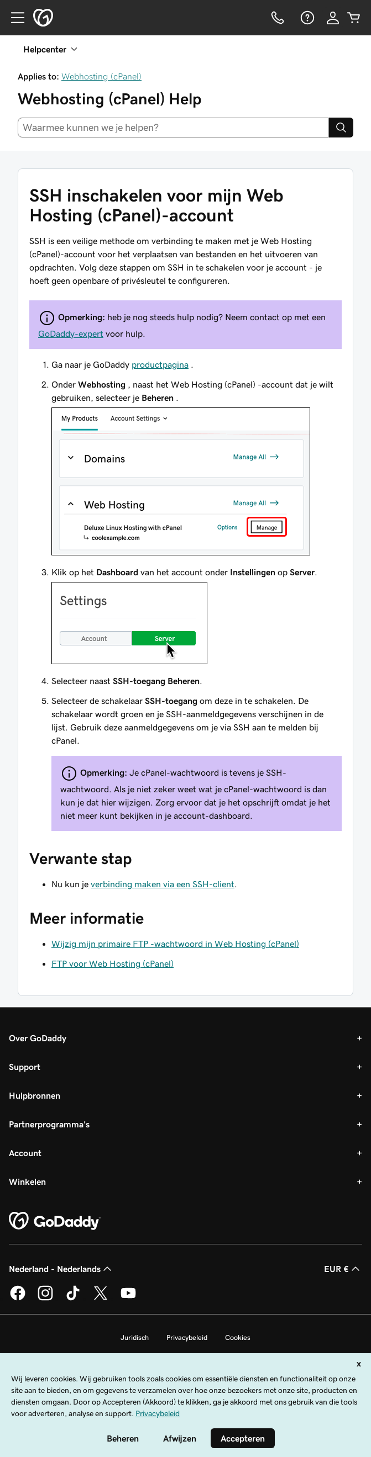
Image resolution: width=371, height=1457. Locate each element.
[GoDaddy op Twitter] (100, 1298)
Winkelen (27, 1181)
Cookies (237, 1337)
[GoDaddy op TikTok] (73, 1298)
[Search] (341, 127)
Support (24, 1066)
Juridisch (135, 1337)
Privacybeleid (186, 1337)
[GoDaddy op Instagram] (45, 1298)
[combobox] (173, 128)
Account (25, 1152)
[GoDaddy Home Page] (55, 1221)
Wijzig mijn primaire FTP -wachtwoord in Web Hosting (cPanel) (175, 943)
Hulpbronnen (34, 1095)
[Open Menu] (13, 17)
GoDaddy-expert (70, 333)
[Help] (306, 17)
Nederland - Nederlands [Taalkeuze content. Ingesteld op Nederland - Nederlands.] (61, 1268)
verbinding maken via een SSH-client (162, 884)
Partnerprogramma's (49, 1124)
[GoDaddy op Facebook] (18, 1298)
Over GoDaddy (37, 1038)
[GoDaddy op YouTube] (128, 1298)
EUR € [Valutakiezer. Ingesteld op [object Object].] (343, 1268)
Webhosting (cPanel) (101, 76)
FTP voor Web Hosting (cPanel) (112, 963)
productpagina (160, 364)
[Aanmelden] (332, 17)
